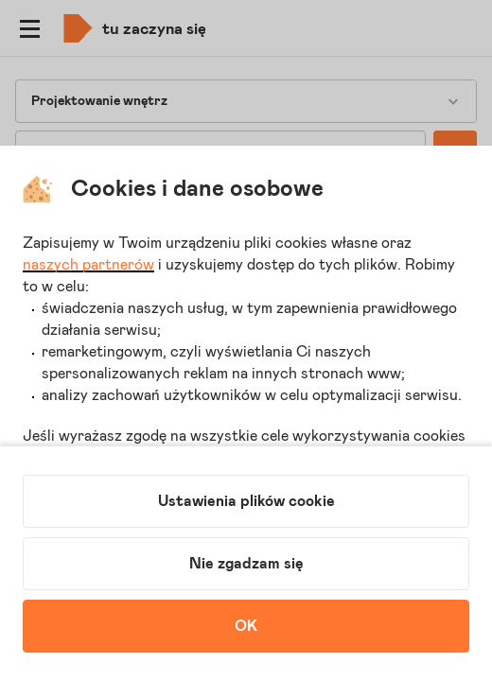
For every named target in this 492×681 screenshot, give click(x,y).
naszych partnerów (88, 264)
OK (246, 626)
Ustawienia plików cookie (246, 501)
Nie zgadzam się (246, 563)
